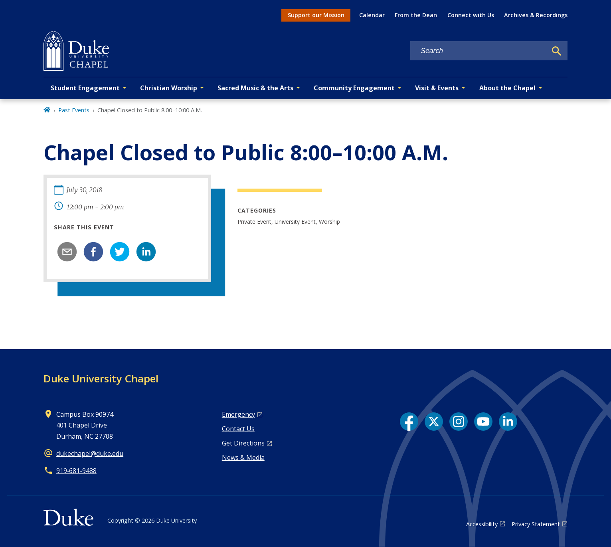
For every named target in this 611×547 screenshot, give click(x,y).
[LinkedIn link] (508, 421)
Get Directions (243, 443)
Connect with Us (470, 15)
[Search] (556, 51)
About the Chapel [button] (507, 88)
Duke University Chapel (101, 378)
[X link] (434, 421)
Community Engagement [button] (354, 88)
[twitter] (120, 252)
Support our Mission (316, 15)
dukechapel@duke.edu (89, 453)
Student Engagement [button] (85, 88)
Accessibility (482, 524)
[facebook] (93, 252)
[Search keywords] (478, 51)
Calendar (372, 15)
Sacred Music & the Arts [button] (255, 88)
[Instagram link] (458, 421)
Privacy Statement (536, 524)
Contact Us (238, 428)
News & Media (243, 457)
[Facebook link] (409, 421)
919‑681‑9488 (76, 470)
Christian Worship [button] (168, 88)
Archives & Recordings (535, 15)
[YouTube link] (483, 421)
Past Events (73, 110)
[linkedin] (146, 252)
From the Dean (416, 15)
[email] (67, 252)
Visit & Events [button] (437, 88)
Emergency (238, 414)
